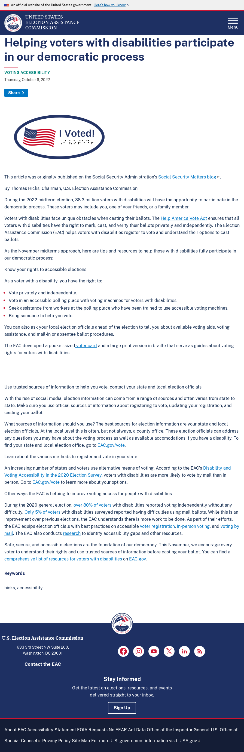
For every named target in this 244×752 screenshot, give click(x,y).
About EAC (15, 729)
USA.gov (190, 740)
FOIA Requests (92, 729)
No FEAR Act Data (127, 729)
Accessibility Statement (51, 729)
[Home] (13, 30)
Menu (233, 21)
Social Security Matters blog (189, 177)
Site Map (81, 740)
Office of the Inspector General (178, 729)
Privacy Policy (56, 740)
